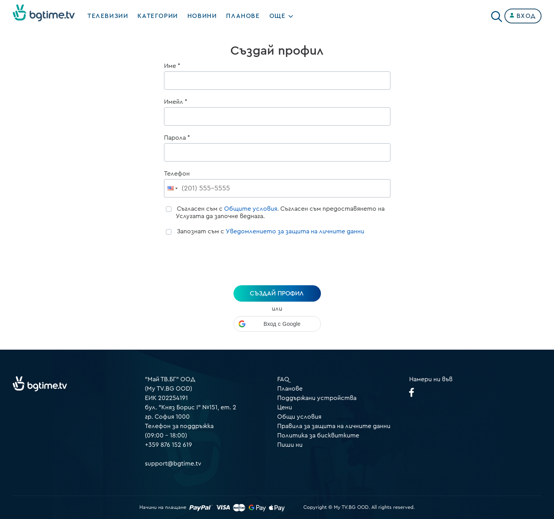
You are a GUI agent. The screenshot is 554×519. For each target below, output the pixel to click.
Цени (284, 407)
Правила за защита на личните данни (333, 426)
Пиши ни (290, 445)
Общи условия (299, 417)
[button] (277, 324)
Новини (202, 16)
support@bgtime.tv (173, 463)
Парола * (177, 138)
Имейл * (175, 102)
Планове (290, 389)
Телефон (177, 174)
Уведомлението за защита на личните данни (295, 231)
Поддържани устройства (316, 398)
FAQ (283, 379)
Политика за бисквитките (318, 435)
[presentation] (277, 261)
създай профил (277, 293)
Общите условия (250, 209)
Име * (172, 66)
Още (277, 16)
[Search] (496, 14)
